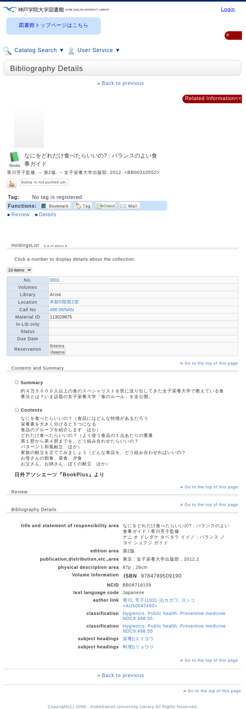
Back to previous (123, 83)
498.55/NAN (62, 309)
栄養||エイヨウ (138, 638)
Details (48, 214)
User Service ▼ (93, 51)
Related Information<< (213, 98)
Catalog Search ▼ (34, 51)
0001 (55, 280)
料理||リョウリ (138, 646)
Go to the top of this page (211, 363)
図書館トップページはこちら (54, 25)
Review (20, 214)
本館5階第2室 (64, 301)
